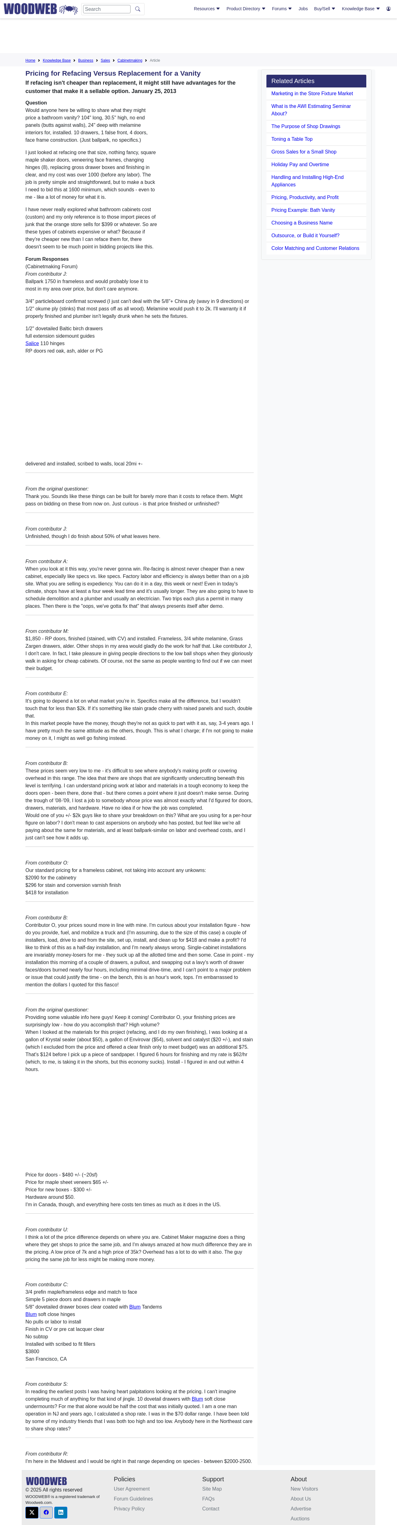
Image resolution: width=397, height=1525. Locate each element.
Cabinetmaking (130, 60)
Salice (32, 343)
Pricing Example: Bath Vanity (303, 210)
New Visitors (304, 1489)
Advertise (301, 1508)
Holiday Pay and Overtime (300, 164)
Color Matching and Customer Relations (315, 248)
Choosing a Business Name (301, 222)
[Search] (107, 9)
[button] (31, 1512)
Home (30, 60)
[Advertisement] (198, 37)
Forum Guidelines (133, 1498)
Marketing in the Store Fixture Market (312, 93)
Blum (135, 1306)
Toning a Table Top (292, 139)
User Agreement (132, 1489)
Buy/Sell (325, 8)
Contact (210, 1508)
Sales (105, 60)
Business (85, 60)
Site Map (212, 1489)
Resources (207, 8)
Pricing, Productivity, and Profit (305, 197)
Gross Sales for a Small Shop (304, 151)
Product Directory (246, 8)
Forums (282, 8)
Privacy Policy (129, 1508)
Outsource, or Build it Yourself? (305, 235)
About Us (301, 1498)
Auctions (300, 1518)
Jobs (303, 8)
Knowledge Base (361, 8)
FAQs (208, 1498)
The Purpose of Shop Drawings (305, 126)
